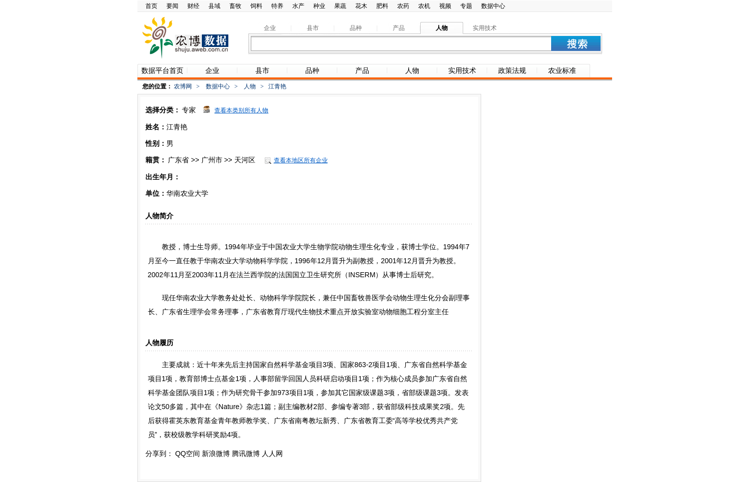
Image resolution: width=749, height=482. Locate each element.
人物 (250, 86)
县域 (214, 5)
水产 (298, 5)
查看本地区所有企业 (301, 160)
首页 (151, 5)
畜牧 (235, 5)
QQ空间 (187, 454)
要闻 (172, 5)
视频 (445, 5)
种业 (319, 5)
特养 (277, 5)
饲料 (256, 5)
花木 (361, 5)
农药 (403, 5)
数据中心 (493, 5)
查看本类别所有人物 (241, 110)
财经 (193, 5)
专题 (466, 5)
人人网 (272, 454)
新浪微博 (216, 454)
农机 (424, 5)
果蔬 (340, 5)
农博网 (183, 86)
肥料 (382, 5)
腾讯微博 (246, 454)
